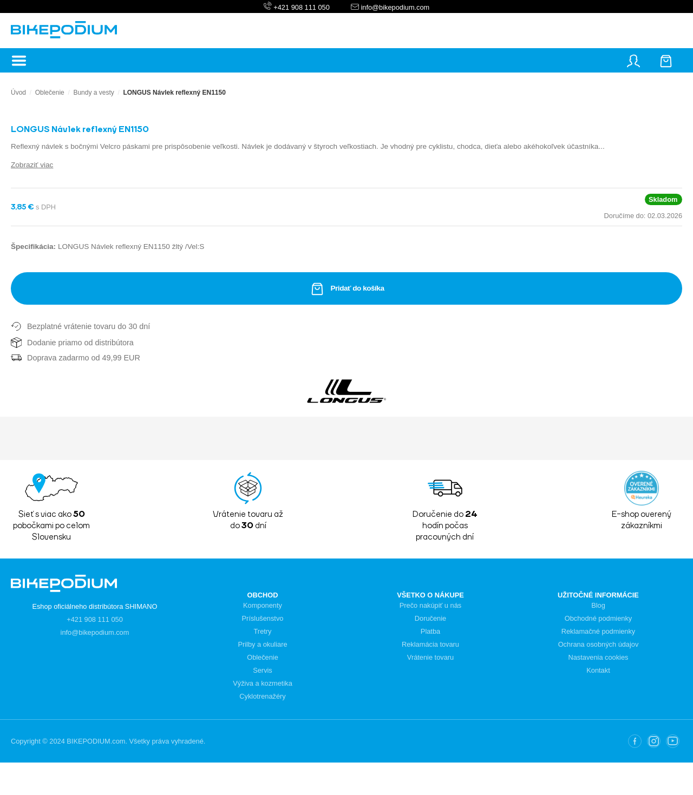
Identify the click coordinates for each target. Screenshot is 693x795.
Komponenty (262, 605)
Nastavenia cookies (598, 657)
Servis (262, 670)
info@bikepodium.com (394, 7)
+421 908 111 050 (301, 7)
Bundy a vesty (93, 92)
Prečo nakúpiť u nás (430, 605)
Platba (430, 631)
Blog (598, 605)
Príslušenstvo (263, 618)
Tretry (263, 631)
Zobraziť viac (32, 165)
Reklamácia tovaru (430, 644)
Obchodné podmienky (598, 618)
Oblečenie (49, 92)
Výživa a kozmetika (262, 683)
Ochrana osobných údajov (598, 644)
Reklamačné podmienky (598, 631)
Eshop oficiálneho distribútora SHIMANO (94, 606)
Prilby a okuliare (262, 644)
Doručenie (430, 618)
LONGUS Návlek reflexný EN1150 (174, 92)
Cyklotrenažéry (262, 696)
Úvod (18, 92)
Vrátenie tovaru (430, 657)
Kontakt (598, 670)
